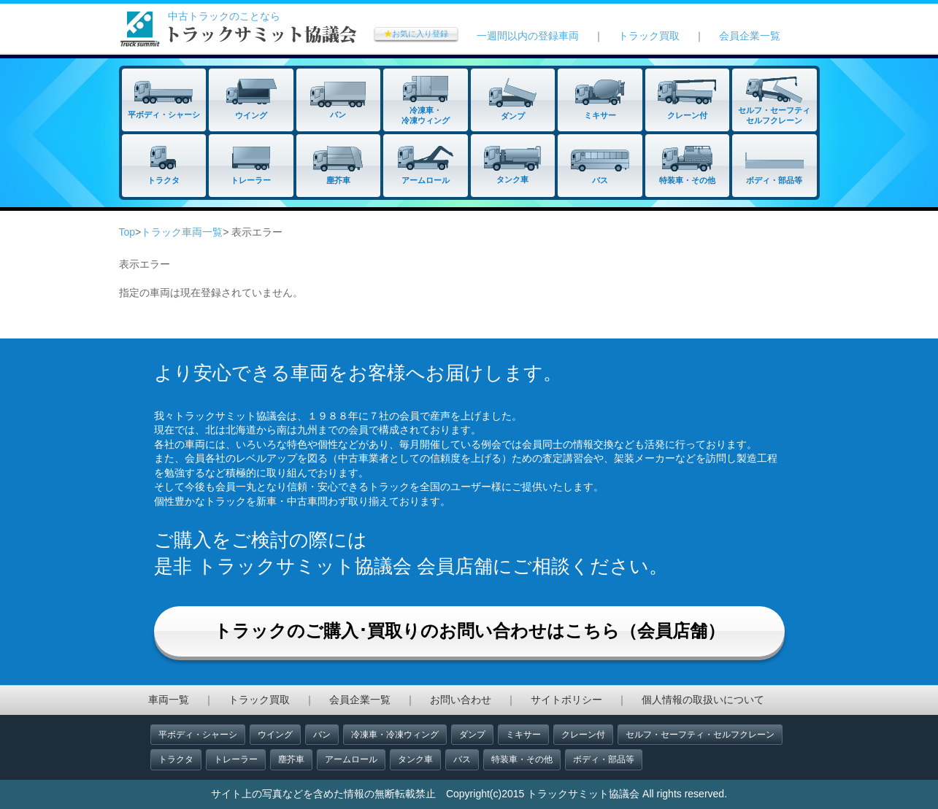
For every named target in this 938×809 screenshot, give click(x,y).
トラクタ (175, 759)
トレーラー (236, 759)
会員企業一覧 (749, 36)
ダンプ (472, 734)
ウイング (275, 734)
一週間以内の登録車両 (528, 36)
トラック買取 (649, 36)
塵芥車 (291, 759)
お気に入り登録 (416, 33)
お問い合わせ (460, 699)
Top (127, 232)
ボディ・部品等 (603, 759)
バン (322, 734)
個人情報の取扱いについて (703, 699)
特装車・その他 (522, 759)
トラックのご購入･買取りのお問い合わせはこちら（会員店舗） (469, 630)
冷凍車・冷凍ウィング (395, 734)
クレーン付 (583, 734)
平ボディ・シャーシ (197, 734)
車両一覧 (168, 699)
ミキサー (523, 734)
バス (462, 759)
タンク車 (415, 759)
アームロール (351, 759)
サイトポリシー (566, 699)
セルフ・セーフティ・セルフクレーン (700, 734)
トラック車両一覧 (182, 232)
